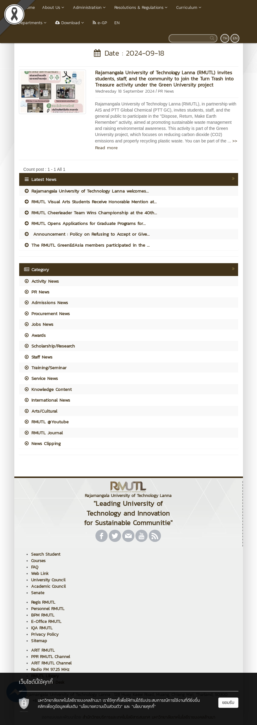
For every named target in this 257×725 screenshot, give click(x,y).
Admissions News (46, 302)
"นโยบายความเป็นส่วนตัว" (101, 706)
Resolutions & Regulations (141, 7)
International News (47, 399)
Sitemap (39, 641)
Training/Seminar (45, 367)
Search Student (45, 554)
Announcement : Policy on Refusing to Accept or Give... (87, 233)
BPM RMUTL (42, 615)
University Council (48, 580)
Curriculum (189, 7)
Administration (90, 7)
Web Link (39, 573)
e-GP (100, 23)
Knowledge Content (48, 389)
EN (117, 23)
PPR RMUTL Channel (50, 656)
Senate (37, 593)
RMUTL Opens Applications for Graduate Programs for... (85, 223)
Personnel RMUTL (47, 608)
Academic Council (48, 586)
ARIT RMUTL (43, 650)
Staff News (38, 356)
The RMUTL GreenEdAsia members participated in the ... (87, 244)
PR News (166, 91)
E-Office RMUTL (46, 621)
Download (70, 23)
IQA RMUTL (41, 628)
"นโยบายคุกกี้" (144, 706)
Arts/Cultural (40, 410)
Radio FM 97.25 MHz (50, 669)
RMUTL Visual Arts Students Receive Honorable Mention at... (90, 201)
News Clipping (42, 443)
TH (225, 38)
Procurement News (47, 313)
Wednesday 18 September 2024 (125, 91)
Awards (35, 335)
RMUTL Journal (43, 432)
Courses (38, 561)
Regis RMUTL (43, 602)
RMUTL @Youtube (46, 421)
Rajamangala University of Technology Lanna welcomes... (86, 190)
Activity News (41, 281)
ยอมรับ (228, 702)
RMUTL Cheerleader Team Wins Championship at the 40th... (90, 212)
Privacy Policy (45, 634)
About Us (54, 7)
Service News (41, 378)
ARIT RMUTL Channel (51, 663)
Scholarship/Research (49, 345)
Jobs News (38, 324)
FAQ (34, 567)
